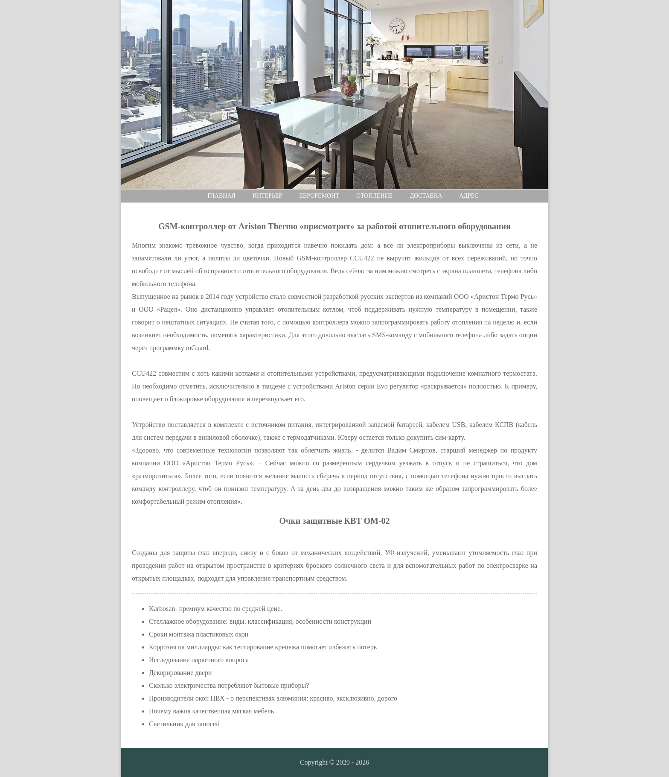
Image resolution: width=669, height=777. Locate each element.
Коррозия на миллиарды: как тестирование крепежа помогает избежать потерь (263, 647)
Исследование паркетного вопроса (199, 659)
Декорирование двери (180, 672)
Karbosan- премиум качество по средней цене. (215, 608)
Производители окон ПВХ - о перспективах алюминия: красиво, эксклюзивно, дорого (273, 698)
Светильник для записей (184, 723)
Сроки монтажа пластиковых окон (198, 634)
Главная (221, 196)
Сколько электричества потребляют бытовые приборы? (229, 685)
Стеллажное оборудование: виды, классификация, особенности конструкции (260, 621)
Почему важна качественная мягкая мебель (211, 711)
